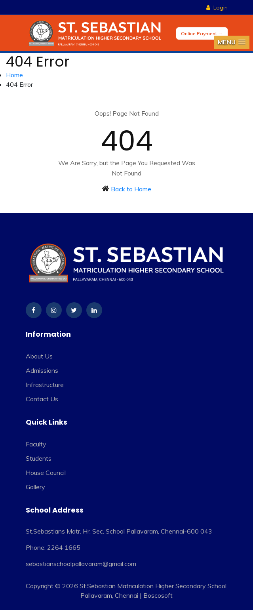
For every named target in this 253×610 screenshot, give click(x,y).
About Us (39, 356)
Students (38, 458)
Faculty (36, 444)
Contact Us (42, 399)
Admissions (42, 370)
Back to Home (131, 189)
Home (14, 75)
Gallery (35, 487)
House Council (46, 473)
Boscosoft (158, 595)
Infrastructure (45, 385)
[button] (231, 42)
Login (217, 7)
